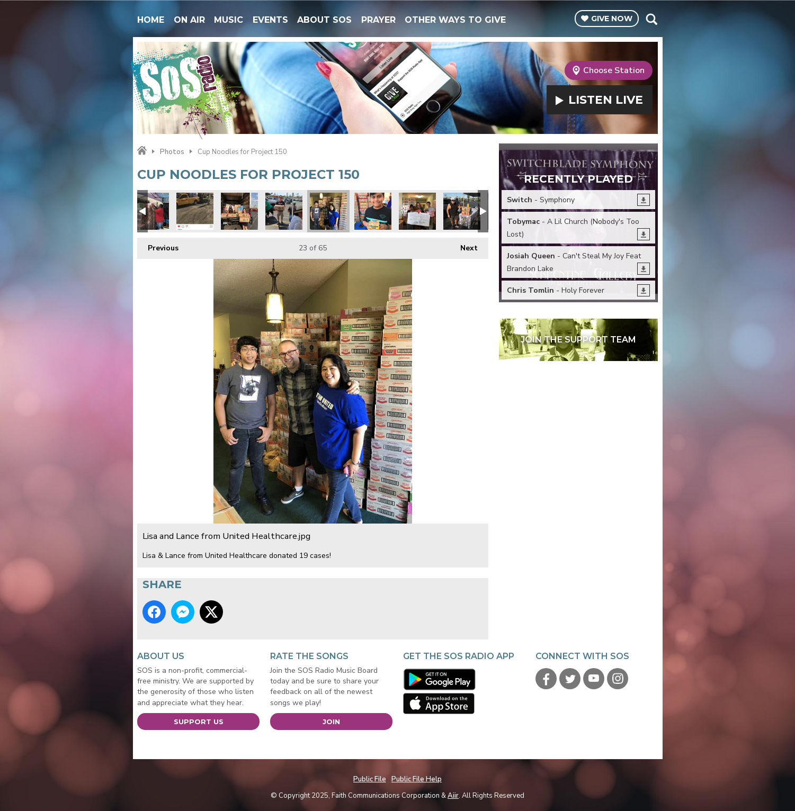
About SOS (324, 20)
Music (228, 20)
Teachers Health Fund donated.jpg (239, 211)
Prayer (378, 20)
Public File (369, 779)
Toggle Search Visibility (651, 19)
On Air (189, 20)
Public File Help (416, 779)
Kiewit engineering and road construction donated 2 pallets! (194, 211)
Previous (157, 245)
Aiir (453, 795)
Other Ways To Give (455, 20)
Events (270, 20)
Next (464, 245)
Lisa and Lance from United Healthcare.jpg (328, 211)
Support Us (199, 721)
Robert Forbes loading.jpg (150, 211)
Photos (172, 152)
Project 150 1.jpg (461, 211)
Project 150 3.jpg (283, 211)
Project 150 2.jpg (372, 211)
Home (150, 20)
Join (331, 721)
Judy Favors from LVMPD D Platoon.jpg (417, 211)
